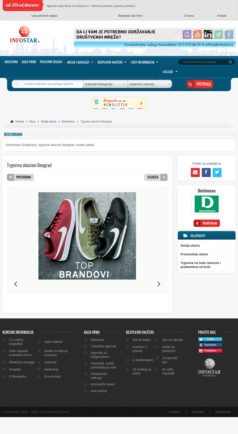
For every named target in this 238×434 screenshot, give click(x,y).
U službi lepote (143, 377)
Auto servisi (99, 408)
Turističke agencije (103, 363)
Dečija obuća (48, 121)
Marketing (223, 428)
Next (158, 292)
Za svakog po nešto (142, 388)
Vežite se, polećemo (169, 366)
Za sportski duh (169, 377)
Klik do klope (141, 356)
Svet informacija (142, 62)
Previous (15, 292)
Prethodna (23, 177)
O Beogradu (17, 393)
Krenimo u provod (140, 366)
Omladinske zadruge (99, 392)
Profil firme (210, 223)
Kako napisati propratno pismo (20, 370)
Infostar (19, 121)
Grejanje (15, 386)
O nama (189, 15)
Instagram (207, 368)
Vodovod (50, 379)
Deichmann (68, 121)
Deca (32, 121)
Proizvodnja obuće (194, 254)
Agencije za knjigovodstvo (100, 371)
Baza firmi (29, 61)
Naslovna (11, 61)
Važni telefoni (53, 358)
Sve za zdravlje (172, 356)
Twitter (206, 356)
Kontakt (221, 15)
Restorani (97, 356)
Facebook (207, 362)
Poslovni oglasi (51, 61)
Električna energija (22, 379)
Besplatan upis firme (130, 15)
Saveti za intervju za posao (56, 370)
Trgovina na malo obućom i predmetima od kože (200, 265)
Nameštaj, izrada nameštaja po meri (103, 382)
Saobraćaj (51, 386)
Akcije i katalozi (78, 62)
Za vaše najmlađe (168, 388)
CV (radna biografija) (16, 358)
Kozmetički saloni (103, 401)
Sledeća (152, 177)
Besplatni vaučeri (110, 62)
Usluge (168, 71)
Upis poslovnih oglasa (44, 15)
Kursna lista (52, 393)
